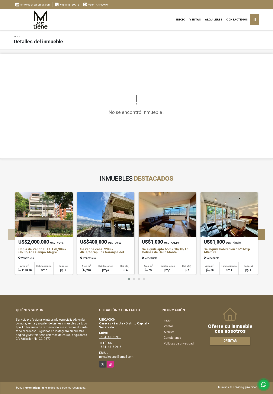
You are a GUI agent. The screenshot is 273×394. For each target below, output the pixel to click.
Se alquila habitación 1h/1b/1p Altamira (227, 250)
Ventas (195, 19)
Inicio (180, 19)
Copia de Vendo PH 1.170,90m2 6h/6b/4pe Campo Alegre (42, 250)
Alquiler (169, 332)
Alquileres (213, 19)
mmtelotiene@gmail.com (116, 356)
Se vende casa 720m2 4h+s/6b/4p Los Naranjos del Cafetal (102, 252)
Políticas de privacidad (179, 343)
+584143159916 (69, 4)
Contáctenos (237, 19)
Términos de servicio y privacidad (237, 387)
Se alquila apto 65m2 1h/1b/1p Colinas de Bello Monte (165, 250)
